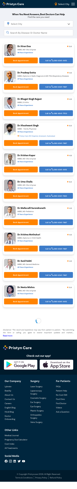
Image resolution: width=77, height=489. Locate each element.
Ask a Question (62, 412)
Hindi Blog (9, 412)
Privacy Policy (41, 477)
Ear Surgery (35, 402)
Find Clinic (60, 399)
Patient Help (61, 390)
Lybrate (8, 386)
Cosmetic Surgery (38, 398)
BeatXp (8, 390)
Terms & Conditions (24, 477)
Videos (59, 407)
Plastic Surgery (37, 410)
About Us (9, 395)
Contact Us (10, 399)
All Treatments (11, 448)
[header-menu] (73, 4)
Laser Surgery (36, 386)
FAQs (58, 386)
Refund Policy (56, 477)
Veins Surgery (36, 422)
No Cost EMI (61, 395)
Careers (8, 403)
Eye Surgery (35, 406)
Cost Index (9, 444)
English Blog (10, 407)
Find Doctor (61, 403)
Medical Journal (12, 435)
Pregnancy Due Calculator (16, 439)
